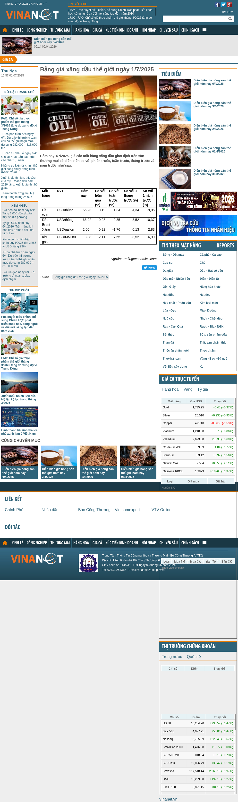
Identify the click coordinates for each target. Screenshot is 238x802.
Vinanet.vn (168, 799)
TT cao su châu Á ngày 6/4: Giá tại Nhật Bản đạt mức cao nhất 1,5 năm (19, 157)
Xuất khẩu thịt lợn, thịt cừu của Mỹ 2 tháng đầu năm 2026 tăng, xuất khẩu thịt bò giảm (19, 183)
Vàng (187, 389)
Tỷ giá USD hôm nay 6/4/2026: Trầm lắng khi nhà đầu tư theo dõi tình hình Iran (18, 228)
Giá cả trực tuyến (180, 379)
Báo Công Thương (94, 510)
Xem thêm (204, 29)
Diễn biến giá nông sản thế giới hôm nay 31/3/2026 (212, 172)
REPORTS (225, 246)
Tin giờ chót (78, 4)
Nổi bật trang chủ (19, 92)
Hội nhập (149, 30)
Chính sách (190, 30)
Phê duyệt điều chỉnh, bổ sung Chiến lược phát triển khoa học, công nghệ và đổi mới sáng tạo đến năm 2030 (110, 11)
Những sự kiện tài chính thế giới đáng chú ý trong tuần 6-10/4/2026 (19, 169)
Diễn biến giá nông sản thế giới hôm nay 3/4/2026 (58, 473)
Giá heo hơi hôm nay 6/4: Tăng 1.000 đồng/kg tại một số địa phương (18, 213)
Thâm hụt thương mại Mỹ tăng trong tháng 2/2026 (17, 195)
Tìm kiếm (227, 12)
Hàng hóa (81, 30)
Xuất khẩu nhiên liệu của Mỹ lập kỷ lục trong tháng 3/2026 (18, 399)
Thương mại (60, 30)
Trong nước (172, 657)
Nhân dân (50, 510)
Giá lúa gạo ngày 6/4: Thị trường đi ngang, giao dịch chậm (18, 275)
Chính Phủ (14, 510)
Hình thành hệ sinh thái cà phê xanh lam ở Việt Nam (19, 432)
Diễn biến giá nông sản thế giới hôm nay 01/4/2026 (137, 473)
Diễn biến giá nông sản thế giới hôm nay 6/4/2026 (52, 40)
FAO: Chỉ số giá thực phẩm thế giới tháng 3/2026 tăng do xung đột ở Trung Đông (110, 19)
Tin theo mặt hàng (181, 246)
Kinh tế (17, 30)
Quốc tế (194, 657)
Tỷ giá (202, 389)
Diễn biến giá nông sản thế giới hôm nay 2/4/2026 (98, 473)
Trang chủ (4, 30)
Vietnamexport (127, 510)
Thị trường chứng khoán (189, 647)
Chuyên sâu (169, 30)
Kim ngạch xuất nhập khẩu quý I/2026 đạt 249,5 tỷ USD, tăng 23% (19, 243)
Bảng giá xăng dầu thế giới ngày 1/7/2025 (81, 277)
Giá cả (97, 30)
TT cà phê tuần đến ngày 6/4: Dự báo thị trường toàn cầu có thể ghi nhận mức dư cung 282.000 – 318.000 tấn (19, 141)
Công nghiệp (37, 30)
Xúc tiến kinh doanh (122, 30)
